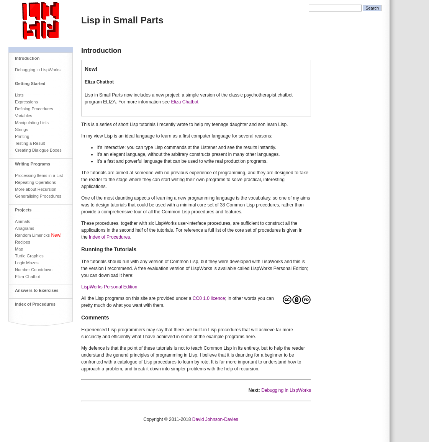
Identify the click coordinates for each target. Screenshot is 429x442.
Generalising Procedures (38, 196)
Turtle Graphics (29, 256)
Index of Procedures (35, 304)
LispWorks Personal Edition (109, 287)
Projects (23, 210)
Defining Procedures (34, 108)
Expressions (26, 102)
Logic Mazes (27, 262)
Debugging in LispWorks (38, 69)
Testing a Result (30, 143)
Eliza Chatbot (27, 276)
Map (19, 249)
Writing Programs (32, 164)
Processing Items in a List (39, 175)
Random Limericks (32, 235)
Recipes (22, 242)
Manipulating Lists (32, 122)
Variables (23, 115)
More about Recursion (35, 189)
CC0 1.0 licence (209, 298)
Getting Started (30, 83)
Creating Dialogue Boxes (38, 150)
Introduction (27, 58)
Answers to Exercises (37, 290)
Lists (19, 95)
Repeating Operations (35, 182)
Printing (22, 136)
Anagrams (24, 228)
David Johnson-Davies (215, 419)
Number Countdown (33, 269)
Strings (21, 129)
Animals (22, 221)
